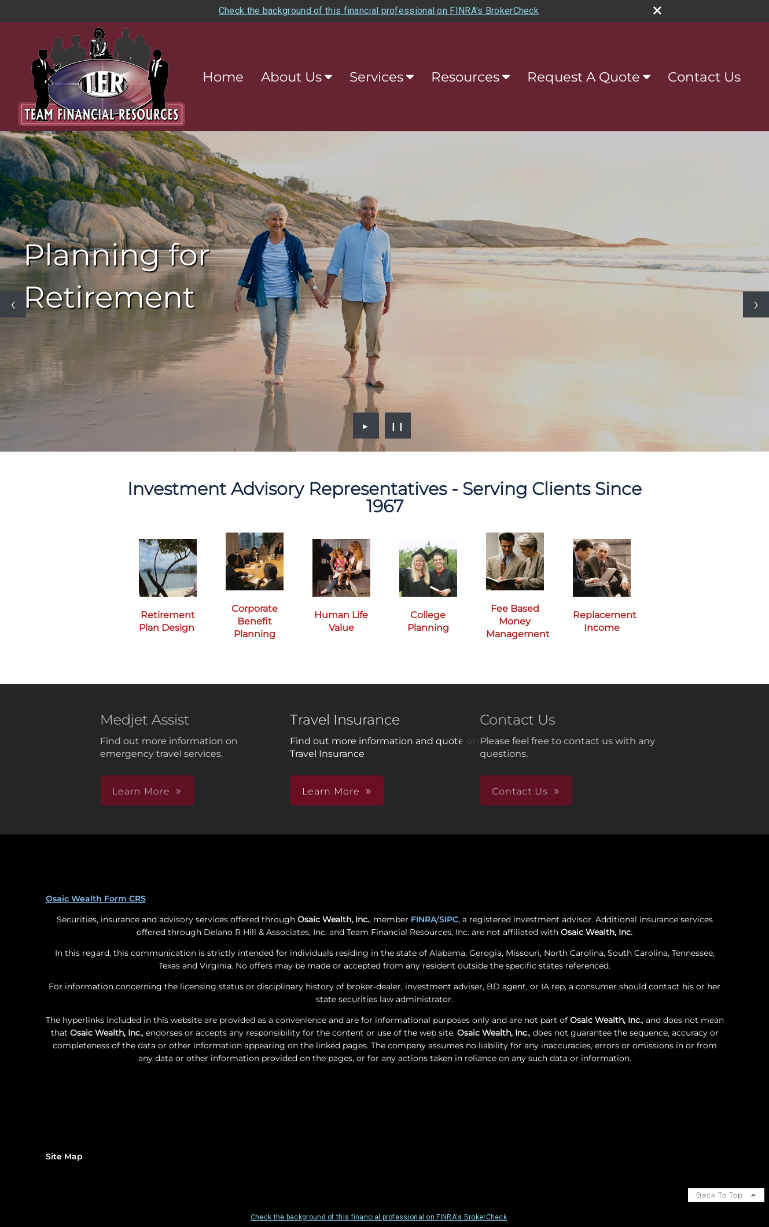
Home (223, 77)
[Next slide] (756, 304)
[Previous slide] (13, 304)
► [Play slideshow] (366, 425)
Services (376, 77)
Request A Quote (583, 77)
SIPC (448, 919)
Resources (465, 77)
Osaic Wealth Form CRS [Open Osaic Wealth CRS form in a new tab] (96, 898)
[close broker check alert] (657, 10)
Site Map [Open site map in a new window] (64, 1156)
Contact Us (704, 77)
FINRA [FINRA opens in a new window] (423, 919)
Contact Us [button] (432, 791)
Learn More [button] (229, 791)
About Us (291, 77)
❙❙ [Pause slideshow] (397, 425)
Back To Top (726, 1195)
